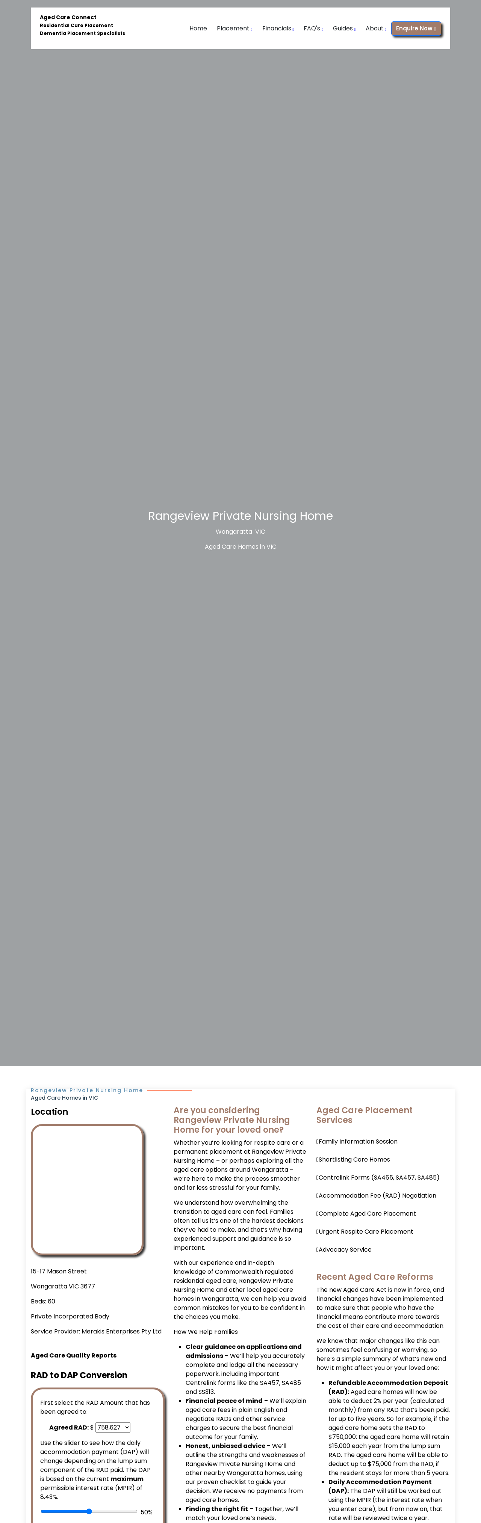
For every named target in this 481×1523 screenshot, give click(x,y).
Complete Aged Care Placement (367, 1213)
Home (198, 28)
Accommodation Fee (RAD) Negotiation (377, 1195)
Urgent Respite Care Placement (366, 1231)
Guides (344, 28)
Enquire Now (416, 28)
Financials (278, 28)
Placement (235, 28)
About (376, 28)
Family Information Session (358, 1141)
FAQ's (313, 28)
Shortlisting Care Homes (354, 1159)
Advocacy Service (345, 1249)
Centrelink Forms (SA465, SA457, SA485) (379, 1177)
